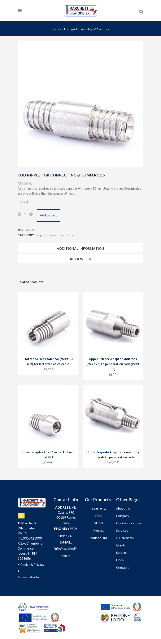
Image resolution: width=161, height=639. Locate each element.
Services (122, 530)
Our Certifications (129, 523)
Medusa (98, 530)
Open (120, 560)
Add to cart (48, 215)
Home (56, 29)
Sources (121, 552)
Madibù (35, 577)
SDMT (99, 523)
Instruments (98, 508)
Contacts (122, 567)
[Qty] (25, 214)
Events (121, 545)
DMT (99, 516)
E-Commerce (125, 538)
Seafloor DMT (99, 538)
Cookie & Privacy (32, 564)
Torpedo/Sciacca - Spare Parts (54, 235)
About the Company (123, 512)
